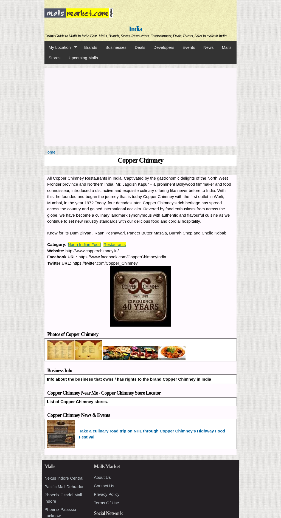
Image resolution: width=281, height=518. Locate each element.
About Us (102, 477)
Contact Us (104, 485)
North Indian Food (84, 244)
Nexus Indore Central (63, 478)
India (135, 29)
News (208, 47)
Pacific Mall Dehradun (64, 486)
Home (49, 152)
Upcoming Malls (83, 57)
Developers (163, 47)
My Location (60, 47)
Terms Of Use (106, 502)
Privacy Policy (106, 494)
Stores (54, 57)
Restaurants (114, 244)
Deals (140, 47)
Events (188, 47)
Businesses (116, 47)
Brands (90, 47)
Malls (226, 47)
